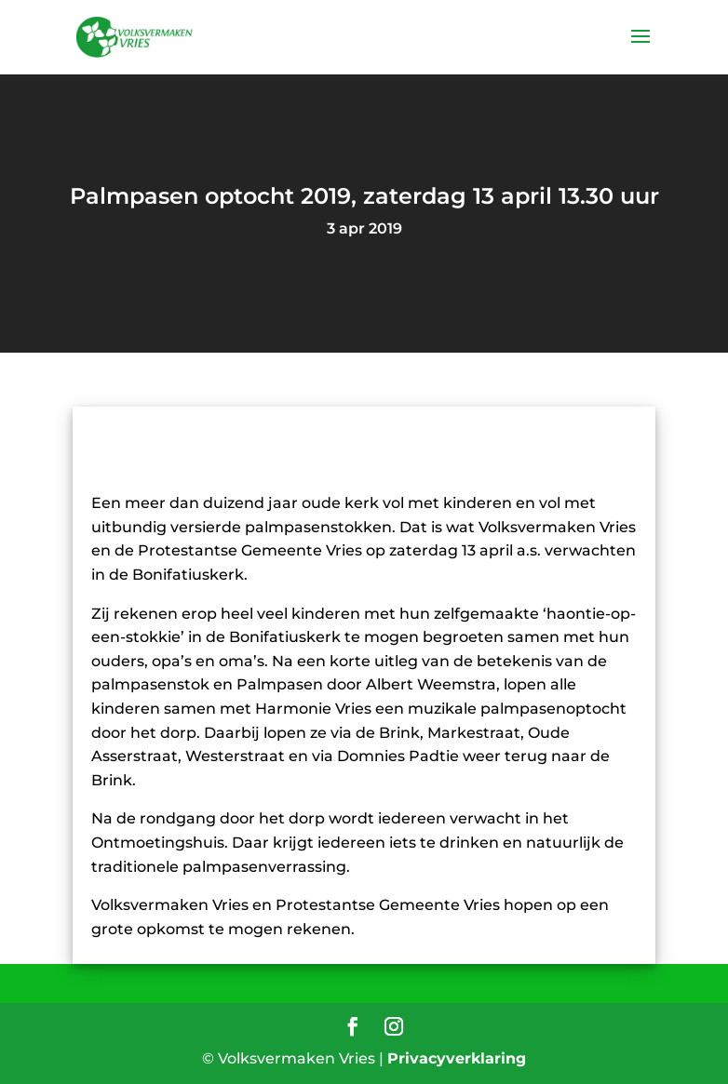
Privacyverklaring (456, 1058)
